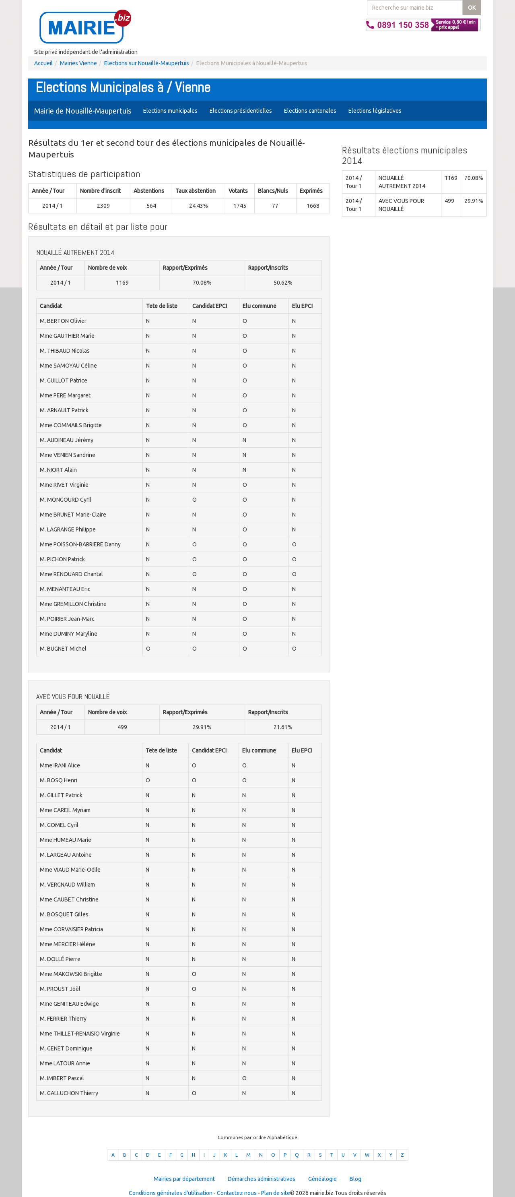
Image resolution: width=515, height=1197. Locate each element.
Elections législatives (375, 111)
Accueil (43, 63)
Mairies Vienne (78, 63)
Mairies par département (184, 1179)
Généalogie (322, 1179)
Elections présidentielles (241, 111)
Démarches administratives (261, 1179)
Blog (355, 1179)
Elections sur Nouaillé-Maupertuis (146, 63)
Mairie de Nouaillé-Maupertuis (82, 111)
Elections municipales (170, 111)
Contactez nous (237, 1193)
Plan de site (275, 1193)
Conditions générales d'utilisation (170, 1193)
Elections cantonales (310, 111)
